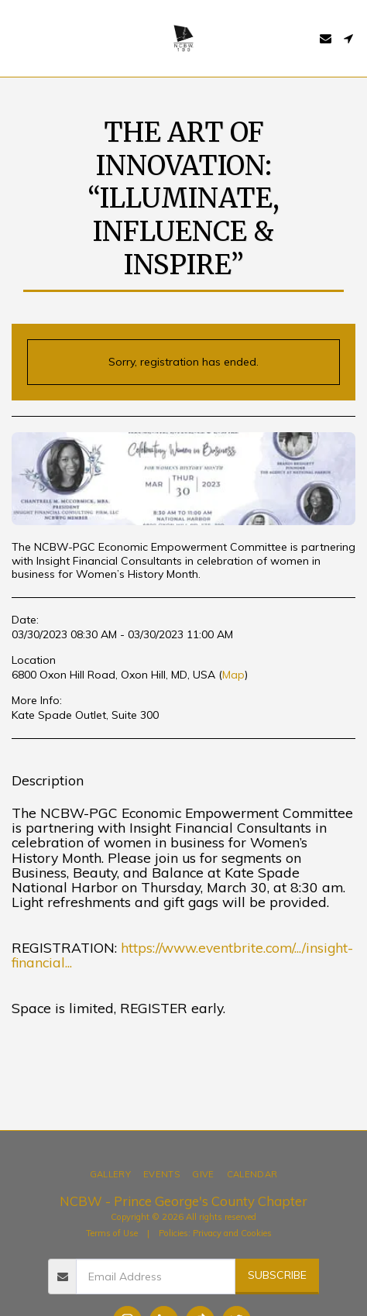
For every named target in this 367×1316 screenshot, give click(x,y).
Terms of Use (112, 1233)
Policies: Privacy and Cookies (215, 1233)
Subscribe (277, 1275)
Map (233, 675)
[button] (17, 37)
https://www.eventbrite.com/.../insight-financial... (182, 955)
